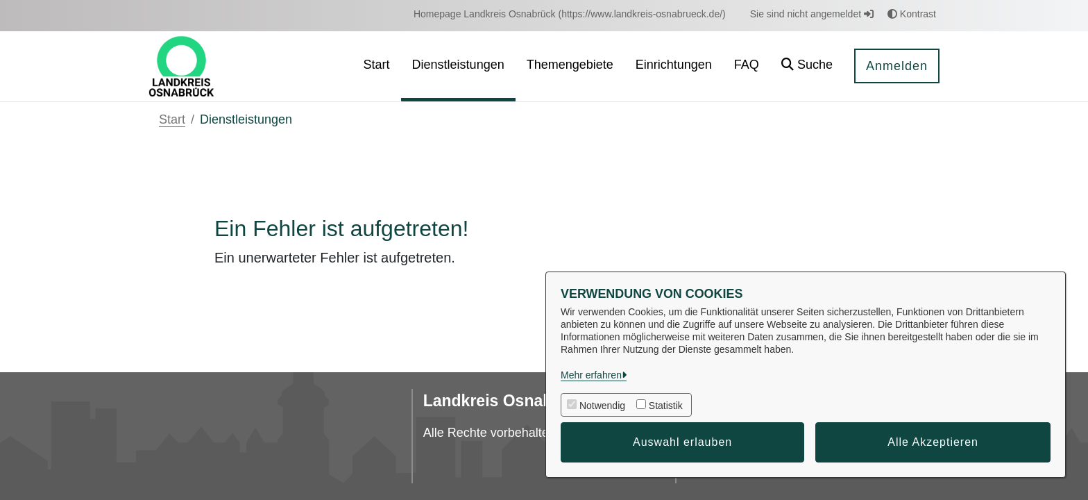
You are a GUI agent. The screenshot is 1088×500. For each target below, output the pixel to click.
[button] (807, 66)
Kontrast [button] (911, 13)
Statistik (666, 405)
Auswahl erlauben (682, 442)
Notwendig (602, 405)
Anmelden (897, 66)
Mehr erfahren (591, 375)
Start (172, 119)
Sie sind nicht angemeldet (812, 13)
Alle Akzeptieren (932, 442)
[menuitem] (569, 14)
